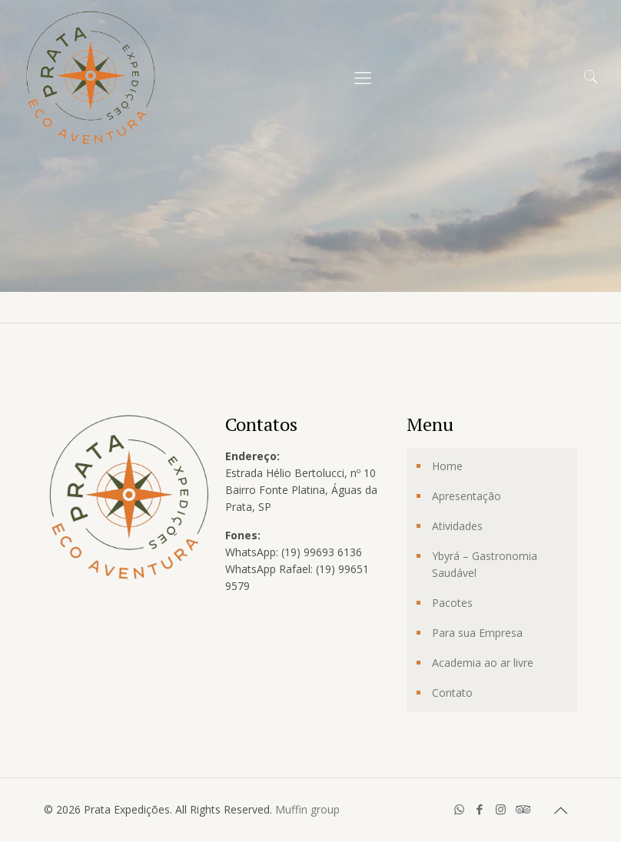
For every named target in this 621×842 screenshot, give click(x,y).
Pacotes (452, 602)
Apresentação (466, 496)
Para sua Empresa (477, 632)
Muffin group (307, 809)
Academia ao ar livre (482, 662)
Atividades (457, 526)
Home (447, 466)
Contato (452, 692)
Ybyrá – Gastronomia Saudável (484, 564)
